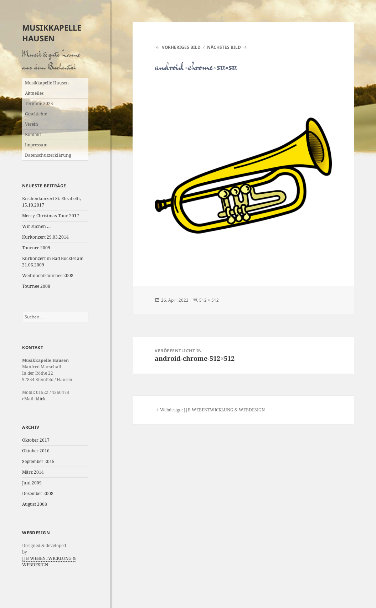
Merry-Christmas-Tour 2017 (50, 216)
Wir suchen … (36, 226)
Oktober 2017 (36, 440)
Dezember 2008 (37, 493)
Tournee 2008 (36, 286)
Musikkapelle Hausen (51, 32)
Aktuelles (34, 93)
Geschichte (36, 114)
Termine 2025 (39, 103)
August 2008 (34, 504)
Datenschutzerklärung (48, 155)
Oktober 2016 (36, 451)
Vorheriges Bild (181, 47)
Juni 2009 (32, 483)
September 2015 (38, 461)
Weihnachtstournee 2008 (47, 275)
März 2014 (33, 472)
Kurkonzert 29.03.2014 (45, 237)
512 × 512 (209, 300)
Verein (31, 124)
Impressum (36, 145)
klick (41, 399)
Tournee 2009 (36, 248)
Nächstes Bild (224, 47)
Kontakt (33, 134)
